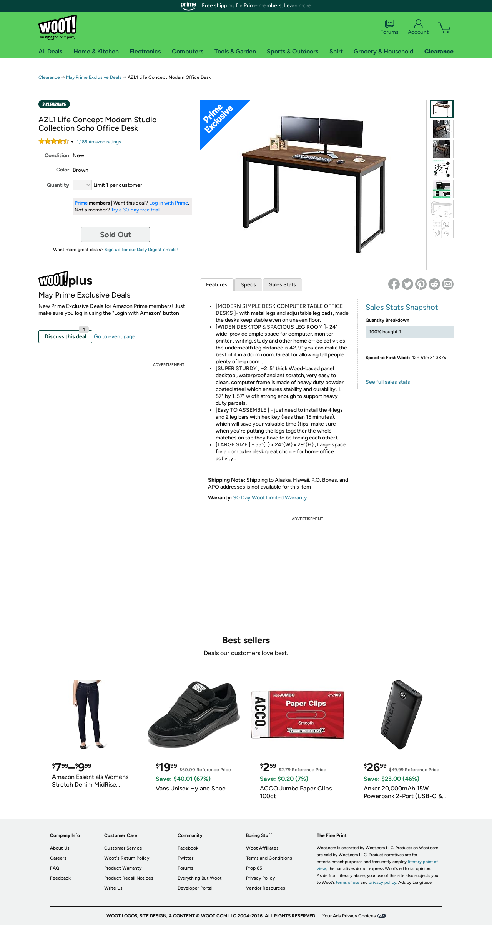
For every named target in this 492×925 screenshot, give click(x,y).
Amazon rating (99, 142)
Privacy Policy (260, 878)
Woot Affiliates (262, 848)
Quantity (58, 185)
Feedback (60, 878)
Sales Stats (282, 284)
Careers (58, 858)
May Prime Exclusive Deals (93, 77)
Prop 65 (254, 868)
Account (418, 27)
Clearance (49, 77)
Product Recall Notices (128, 878)
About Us (60, 848)
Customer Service (123, 848)
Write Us (113, 888)
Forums (389, 27)
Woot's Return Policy (126, 858)
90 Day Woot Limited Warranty (270, 497)
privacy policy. (383, 882)
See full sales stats (388, 382)
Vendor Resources (265, 888)
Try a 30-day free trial (135, 210)
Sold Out (115, 234)
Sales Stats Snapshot (402, 307)
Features (217, 284)
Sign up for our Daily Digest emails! (141, 249)
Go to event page (114, 336)
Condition (57, 155)
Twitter (185, 858)
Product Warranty (122, 868)
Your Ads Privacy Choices (349, 915)
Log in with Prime (168, 203)
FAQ (54, 868)
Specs (248, 284)
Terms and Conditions (269, 858)
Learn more (297, 5)
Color (62, 169)
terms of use (347, 882)
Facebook (188, 848)
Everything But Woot (200, 878)
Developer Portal (195, 888)
